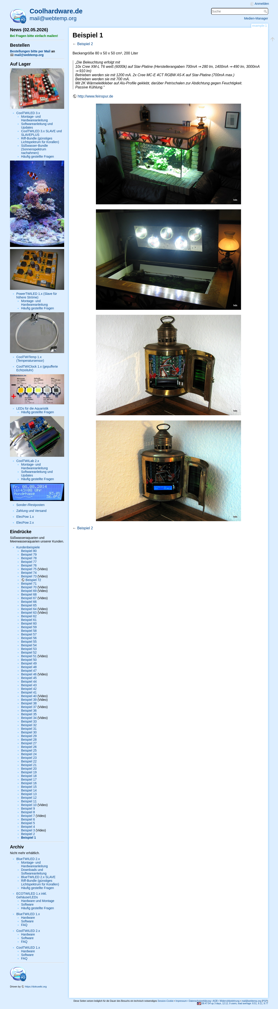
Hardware (28, 917)
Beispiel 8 (28, 812)
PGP (265, 1001)
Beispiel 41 (29, 692)
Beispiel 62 (29, 616)
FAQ (24, 925)
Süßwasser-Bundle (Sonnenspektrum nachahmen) (34, 149)
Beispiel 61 (29, 620)
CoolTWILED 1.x (28, 947)
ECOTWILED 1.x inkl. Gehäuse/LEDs (31, 895)
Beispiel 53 (29, 649)
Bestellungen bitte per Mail (30, 51)
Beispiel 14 (29, 790)
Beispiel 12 (29, 797)
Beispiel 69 (29, 591)
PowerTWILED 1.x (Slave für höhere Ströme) (36, 295)
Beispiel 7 (28, 816)
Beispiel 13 (29, 794)
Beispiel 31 (29, 728)
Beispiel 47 (29, 670)
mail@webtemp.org (52, 18)
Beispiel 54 (29, 645)
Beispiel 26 (29, 747)
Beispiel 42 (29, 689)
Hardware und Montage (37, 901)
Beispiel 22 (29, 761)
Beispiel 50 (29, 660)
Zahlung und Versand (31, 511)
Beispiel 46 (29, 674)
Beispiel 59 (29, 627)
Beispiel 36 (29, 710)
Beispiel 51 (29, 656)
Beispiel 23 (29, 758)
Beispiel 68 (29, 594)
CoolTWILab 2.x (27, 461)
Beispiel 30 (29, 732)
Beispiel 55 (29, 641)
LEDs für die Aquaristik (32, 408)
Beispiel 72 (33, 580)
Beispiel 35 (29, 714)
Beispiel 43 (29, 685)
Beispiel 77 (29, 562)
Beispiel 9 (28, 808)
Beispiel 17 (29, 779)
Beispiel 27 (29, 743)
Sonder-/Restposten (30, 505)
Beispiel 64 (29, 609)
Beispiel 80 (29, 551)
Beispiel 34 (29, 718)
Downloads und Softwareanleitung (33, 871)
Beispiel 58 (29, 631)
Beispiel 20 (29, 768)
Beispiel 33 (29, 721)
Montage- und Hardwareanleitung (34, 118)
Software (27, 904)
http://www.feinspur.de (95, 96)
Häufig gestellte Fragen (37, 156)
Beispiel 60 (29, 623)
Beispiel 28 (29, 739)
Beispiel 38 (29, 703)
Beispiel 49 (29, 663)
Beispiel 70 (29, 587)
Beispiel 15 (29, 787)
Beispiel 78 (29, 558)
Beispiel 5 (28, 823)
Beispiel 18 (29, 776)
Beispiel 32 (29, 725)
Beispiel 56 (29, 638)
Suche (266, 11)
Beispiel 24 (29, 754)
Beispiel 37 (29, 707)
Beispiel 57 (29, 634)
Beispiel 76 (29, 565)
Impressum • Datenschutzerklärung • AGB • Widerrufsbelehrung (207, 1001)
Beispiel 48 (29, 667)
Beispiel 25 (29, 750)
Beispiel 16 (29, 783)
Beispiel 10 (29, 805)
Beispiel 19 (29, 772)
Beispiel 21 (29, 765)
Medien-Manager (256, 18)
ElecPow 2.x (25, 522)
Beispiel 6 (28, 819)
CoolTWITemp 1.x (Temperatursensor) (30, 358)
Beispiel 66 (29, 601)
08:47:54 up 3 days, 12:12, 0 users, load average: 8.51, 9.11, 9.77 (232, 1003)
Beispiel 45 (29, 678)
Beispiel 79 (29, 554)
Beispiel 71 (29, 583)
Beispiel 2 (28, 834)
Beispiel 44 (29, 681)
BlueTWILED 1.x (28, 914)
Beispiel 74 (29, 572)
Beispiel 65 (29, 605)
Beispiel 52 (29, 652)
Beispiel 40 (29, 696)
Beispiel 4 (28, 826)
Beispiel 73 (29, 576)
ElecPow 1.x (25, 516)
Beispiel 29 (29, 736)
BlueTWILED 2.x (28, 859)
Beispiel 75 (29, 569)
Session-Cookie (165, 1001)
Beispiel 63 (29, 612)
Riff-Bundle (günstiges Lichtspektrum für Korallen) (40, 140)
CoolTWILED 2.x (28, 931)
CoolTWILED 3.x (28, 113)
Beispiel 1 (28, 837)
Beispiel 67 (29, 598)
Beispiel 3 (28, 830)
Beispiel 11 (29, 801)
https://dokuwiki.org (36, 986)
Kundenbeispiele (28, 547)
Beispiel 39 (29, 699)
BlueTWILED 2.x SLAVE (38, 877)
